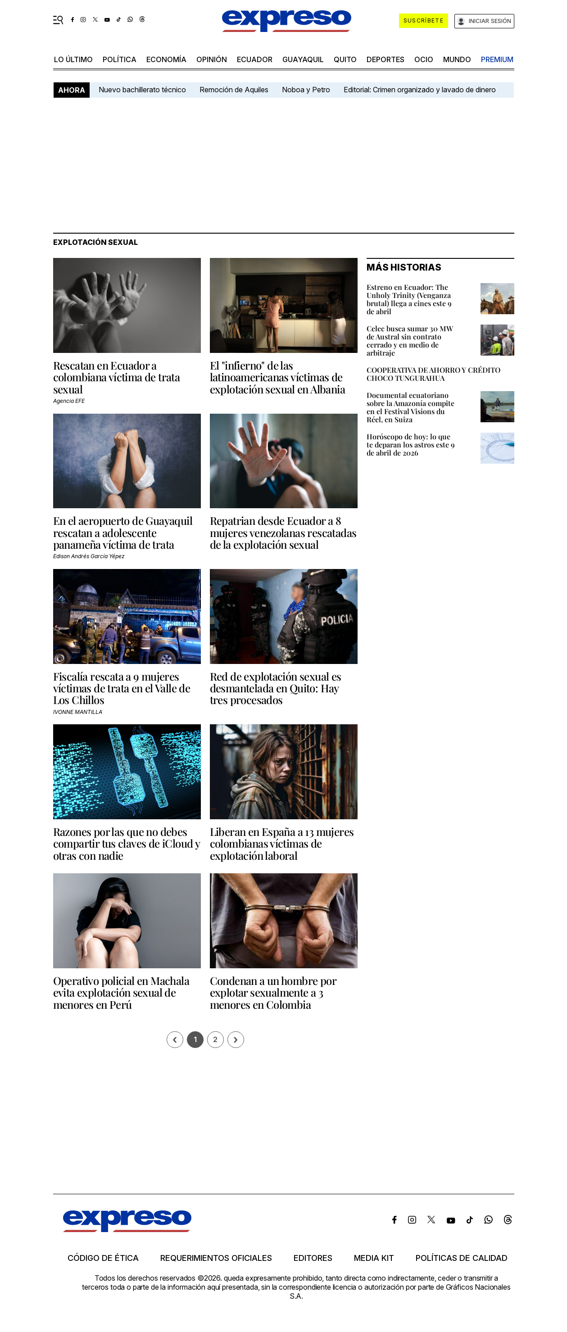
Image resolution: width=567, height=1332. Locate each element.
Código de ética (103, 1258)
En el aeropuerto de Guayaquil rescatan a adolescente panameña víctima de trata (123, 532)
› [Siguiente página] (235, 1039)
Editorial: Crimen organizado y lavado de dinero (420, 89)
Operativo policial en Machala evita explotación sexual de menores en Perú (121, 992)
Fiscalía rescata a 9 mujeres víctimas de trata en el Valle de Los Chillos (122, 688)
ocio (423, 59)
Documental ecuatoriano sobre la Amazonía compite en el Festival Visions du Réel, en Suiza (410, 407)
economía (166, 59)
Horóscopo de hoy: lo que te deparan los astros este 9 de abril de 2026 (411, 444)
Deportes (385, 59)
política (119, 59)
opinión (211, 59)
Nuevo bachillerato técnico (142, 89)
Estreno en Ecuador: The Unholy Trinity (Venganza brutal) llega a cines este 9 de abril (409, 299)
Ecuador (254, 59)
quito (345, 59)
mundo (457, 59)
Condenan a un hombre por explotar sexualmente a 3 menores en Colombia (273, 992)
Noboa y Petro (306, 89)
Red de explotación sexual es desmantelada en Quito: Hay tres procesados (275, 688)
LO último (73, 59)
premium (497, 59)
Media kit (374, 1258)
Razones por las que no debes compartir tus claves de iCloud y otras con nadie (126, 843)
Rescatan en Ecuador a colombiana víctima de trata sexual (116, 377)
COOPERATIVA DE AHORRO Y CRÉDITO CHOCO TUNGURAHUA (433, 374)
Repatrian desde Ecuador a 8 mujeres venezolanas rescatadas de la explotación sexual (283, 532)
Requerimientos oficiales (216, 1258)
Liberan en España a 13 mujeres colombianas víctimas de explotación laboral (282, 843)
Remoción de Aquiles (234, 89)
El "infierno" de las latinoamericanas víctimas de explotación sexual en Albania (277, 377)
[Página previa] (175, 1040)
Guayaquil (303, 59)
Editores (313, 1258)
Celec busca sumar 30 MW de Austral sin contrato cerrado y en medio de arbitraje (410, 340)
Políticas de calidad (462, 1258)
